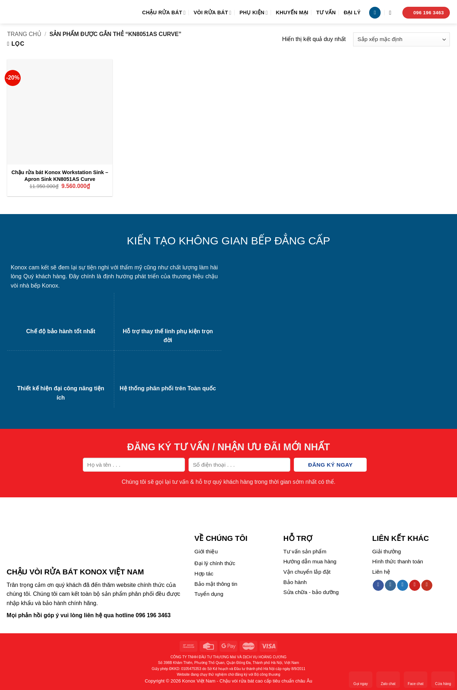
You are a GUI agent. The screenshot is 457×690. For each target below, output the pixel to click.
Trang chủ (24, 34)
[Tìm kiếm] (392, 13)
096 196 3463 (153, 615)
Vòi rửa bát (212, 12)
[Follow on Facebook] (378, 585)
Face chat (415, 679)
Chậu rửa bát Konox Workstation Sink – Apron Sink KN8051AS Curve (59, 175)
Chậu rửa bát (164, 12)
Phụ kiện (254, 12)
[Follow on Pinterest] (414, 585)
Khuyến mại (292, 12)
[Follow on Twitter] (402, 585)
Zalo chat (388, 679)
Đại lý (352, 12)
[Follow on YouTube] (426, 585)
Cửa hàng (443, 679)
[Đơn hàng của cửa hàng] (401, 39)
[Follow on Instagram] (390, 585)
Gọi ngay (360, 679)
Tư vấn (326, 12)
